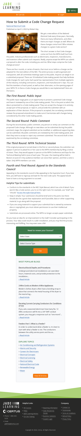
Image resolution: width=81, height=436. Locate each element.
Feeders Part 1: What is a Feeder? (32, 323)
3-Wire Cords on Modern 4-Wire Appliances (36, 285)
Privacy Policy (66, 419)
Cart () (21, 14)
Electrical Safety (26, 361)
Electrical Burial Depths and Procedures (34, 267)
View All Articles (40, 376)
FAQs (25, 411)
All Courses (27, 408)
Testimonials (66, 410)
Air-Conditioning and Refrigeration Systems (37, 345)
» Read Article (24, 279)
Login (62, 14)
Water (22, 371)
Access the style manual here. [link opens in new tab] (29, 193)
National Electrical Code (15, 26)
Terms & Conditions (69, 413)
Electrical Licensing (27, 358)
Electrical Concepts (27, 355)
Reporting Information (50, 408)
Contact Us (66, 407)
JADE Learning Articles (31, 414)
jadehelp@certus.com (12, 424)
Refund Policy (66, 416)
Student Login (47, 419)
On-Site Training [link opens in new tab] (29, 417)
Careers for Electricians (29, 351)
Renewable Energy (27, 367)
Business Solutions (49, 416)
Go (40, 251)
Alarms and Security (28, 348)
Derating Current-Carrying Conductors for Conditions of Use (40, 304)
